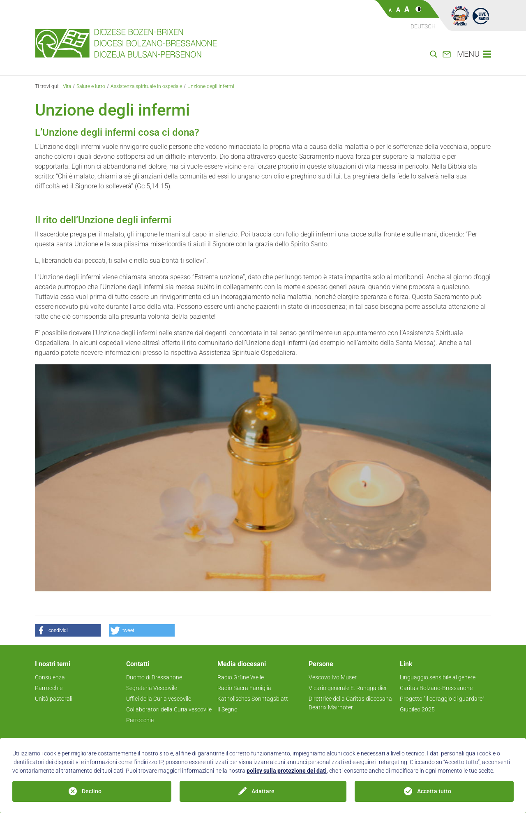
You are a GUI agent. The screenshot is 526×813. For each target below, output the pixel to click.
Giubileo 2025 (417, 709)
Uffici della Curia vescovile (158, 698)
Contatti (137, 664)
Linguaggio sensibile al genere (437, 677)
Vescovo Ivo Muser (333, 677)
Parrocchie (48, 688)
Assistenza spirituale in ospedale (146, 86)
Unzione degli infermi (210, 86)
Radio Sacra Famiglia (244, 688)
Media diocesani (241, 664)
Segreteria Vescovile (151, 688)
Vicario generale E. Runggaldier (348, 688)
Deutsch (423, 26)
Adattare (263, 791)
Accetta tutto (434, 791)
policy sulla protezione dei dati (287, 770)
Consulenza (50, 677)
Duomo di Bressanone (154, 677)
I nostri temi (52, 664)
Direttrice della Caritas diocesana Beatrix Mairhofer (350, 703)
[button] (68, 630)
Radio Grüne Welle (240, 677)
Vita (67, 86)
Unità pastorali (53, 698)
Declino (92, 791)
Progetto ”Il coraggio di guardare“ (442, 698)
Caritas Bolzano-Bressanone (436, 688)
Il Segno (227, 709)
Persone (321, 664)
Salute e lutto (90, 86)
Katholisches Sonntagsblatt (252, 698)
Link (406, 664)
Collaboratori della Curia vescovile (169, 709)
